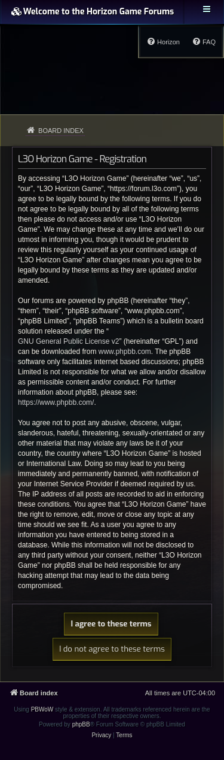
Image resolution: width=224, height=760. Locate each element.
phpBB (81, 724)
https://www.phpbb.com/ (56, 402)
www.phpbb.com (125, 351)
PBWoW (42, 709)
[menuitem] (204, 42)
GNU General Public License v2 (68, 341)
